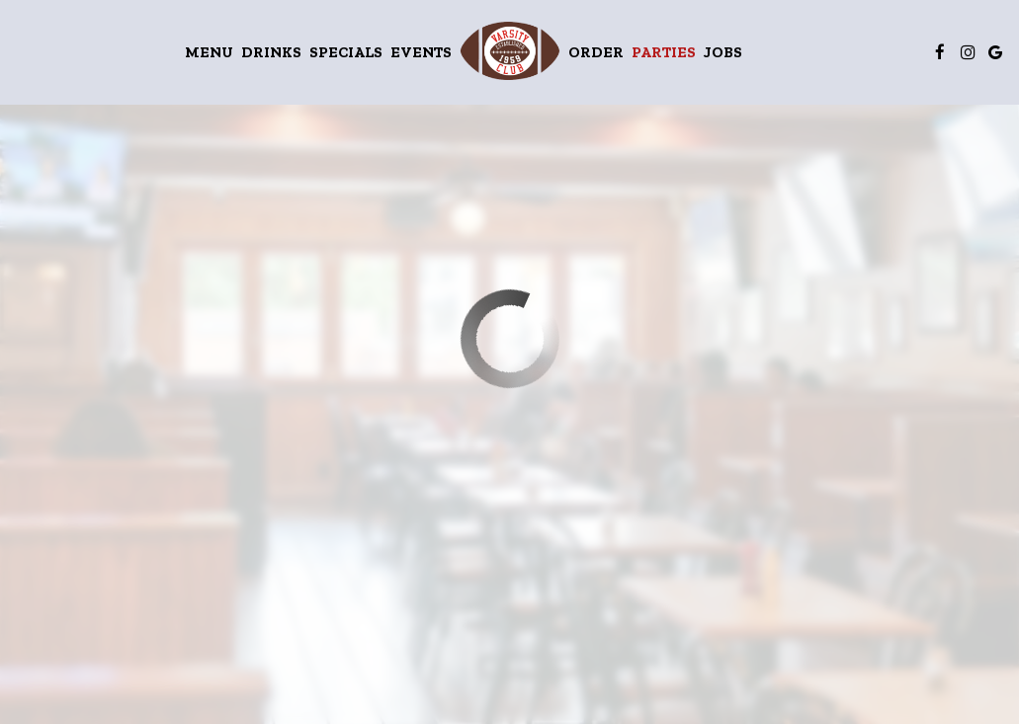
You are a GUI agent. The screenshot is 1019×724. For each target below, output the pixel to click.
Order (596, 51)
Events (421, 51)
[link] (510, 51)
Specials (345, 51)
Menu (209, 51)
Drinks (271, 51)
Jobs (723, 51)
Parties (664, 51)
